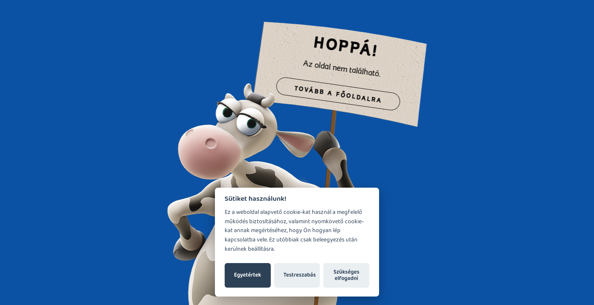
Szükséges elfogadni (346, 275)
